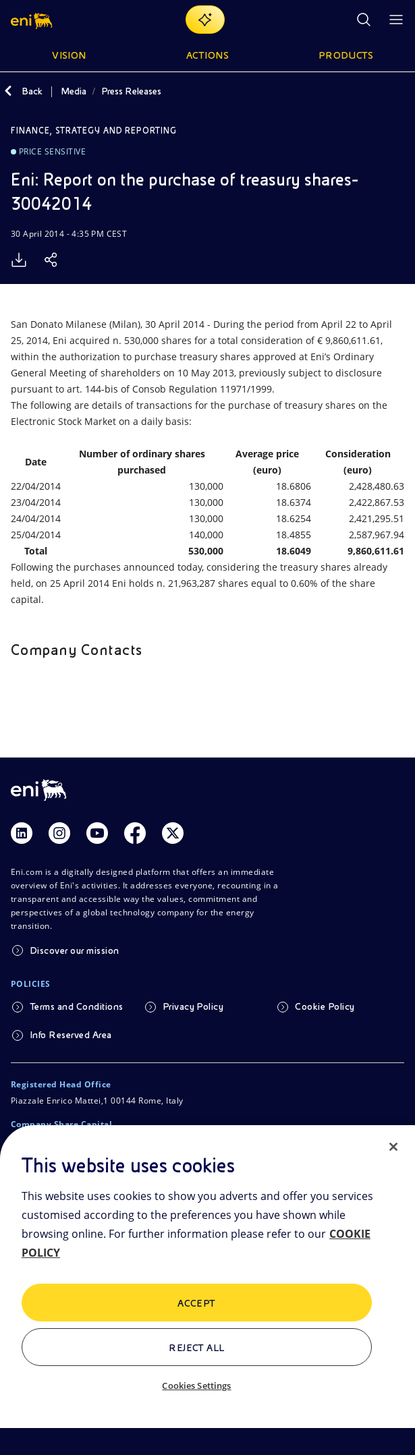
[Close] (393, 1147)
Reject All (197, 1347)
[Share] (51, 260)
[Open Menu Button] (396, 19)
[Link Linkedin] (21, 833)
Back (32, 91)
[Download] (19, 260)
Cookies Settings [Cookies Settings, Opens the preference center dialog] (196, 1385)
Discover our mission (74, 950)
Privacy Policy (193, 1006)
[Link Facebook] (135, 833)
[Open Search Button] (364, 19)
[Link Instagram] (59, 833)
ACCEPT (196, 1303)
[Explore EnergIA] (205, 19)
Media (73, 91)
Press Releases (131, 91)
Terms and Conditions (76, 1006)
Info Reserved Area (71, 1034)
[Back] (8, 91)
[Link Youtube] (97, 833)
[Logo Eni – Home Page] (33, 19)
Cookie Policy (324, 1006)
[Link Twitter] (173, 833)
